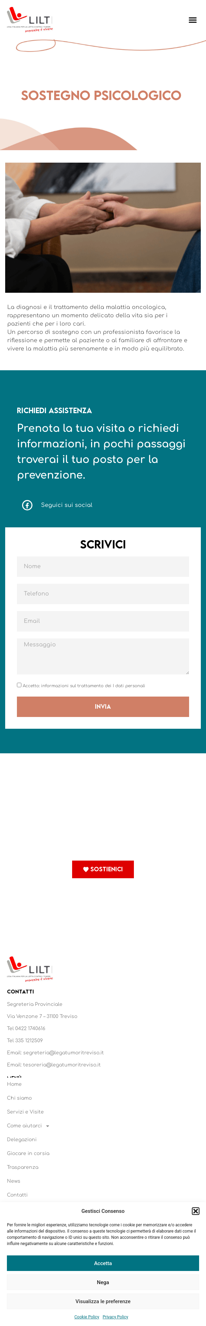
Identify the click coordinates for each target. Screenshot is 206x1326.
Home (14, 1084)
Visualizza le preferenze (103, 1301)
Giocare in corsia (28, 1153)
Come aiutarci (28, 1126)
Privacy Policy (115, 1317)
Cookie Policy (87, 1317)
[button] (195, 1211)
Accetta (103, 1263)
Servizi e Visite (25, 1112)
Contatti (17, 1195)
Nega (103, 1282)
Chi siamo (19, 1098)
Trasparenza (22, 1167)
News (13, 1181)
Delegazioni (22, 1139)
